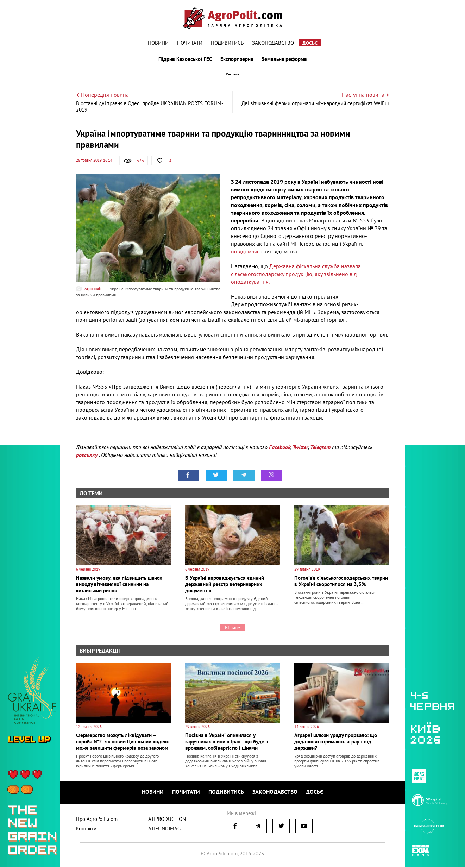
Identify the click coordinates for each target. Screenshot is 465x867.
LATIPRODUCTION (165, 819)
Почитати (189, 42)
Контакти (86, 828)
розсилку (87, 454)
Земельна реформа (284, 59)
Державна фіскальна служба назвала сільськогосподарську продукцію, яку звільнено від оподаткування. (296, 274)
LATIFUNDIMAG (163, 828)
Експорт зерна (236, 59)
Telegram (320, 447)
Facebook (279, 447)
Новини (158, 42)
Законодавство (273, 42)
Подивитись (227, 42)
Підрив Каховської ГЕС (185, 59)
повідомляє (245, 251)
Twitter (300, 447)
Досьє (310, 43)
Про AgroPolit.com (97, 819)
